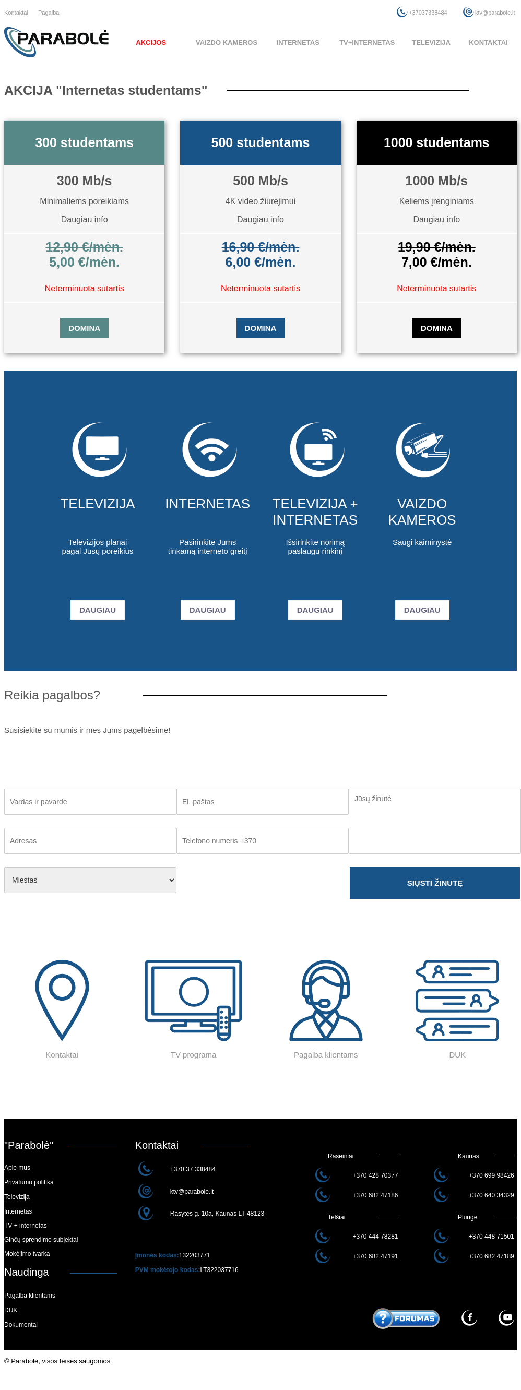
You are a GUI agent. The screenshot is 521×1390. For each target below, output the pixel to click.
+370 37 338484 (193, 1169)
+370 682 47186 (375, 1195)
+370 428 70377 (375, 1175)
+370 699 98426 (491, 1175)
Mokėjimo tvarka (27, 1253)
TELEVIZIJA (431, 42)
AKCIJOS (151, 42)
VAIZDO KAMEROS (226, 42)
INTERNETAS (298, 42)
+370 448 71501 (491, 1236)
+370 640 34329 (491, 1195)
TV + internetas (25, 1225)
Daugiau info (84, 219)
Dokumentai (21, 1324)
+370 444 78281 (375, 1236)
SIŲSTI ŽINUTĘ (435, 882)
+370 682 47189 (491, 1256)
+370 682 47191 (375, 1256)
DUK (10, 1310)
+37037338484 (428, 12)
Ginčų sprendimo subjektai (41, 1239)
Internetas (18, 1211)
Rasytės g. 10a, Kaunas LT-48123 (217, 1213)
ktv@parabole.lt (495, 12)
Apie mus (17, 1167)
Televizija (17, 1197)
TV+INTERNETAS (367, 42)
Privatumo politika (29, 1182)
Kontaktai (16, 12)
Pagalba (48, 12)
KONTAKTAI (488, 42)
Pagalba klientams (29, 1295)
